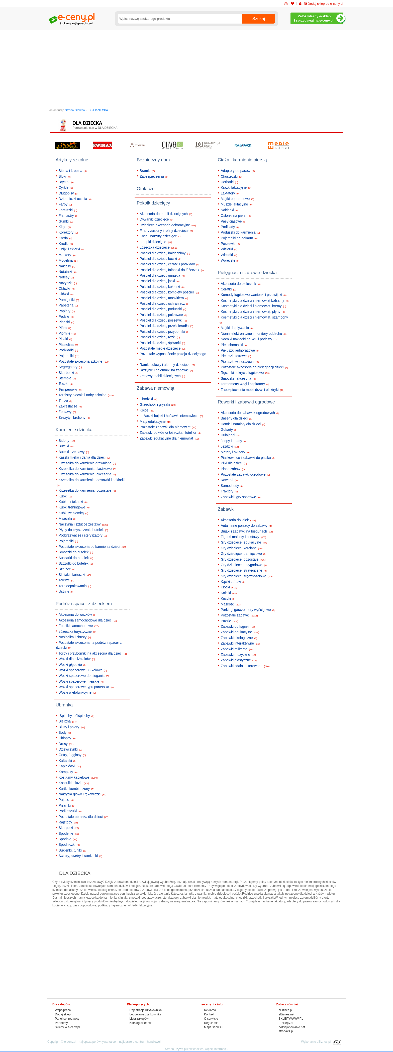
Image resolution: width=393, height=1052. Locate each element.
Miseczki (67, 518)
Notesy (66, 277)
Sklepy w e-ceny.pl (67, 1027)
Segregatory (70, 367)
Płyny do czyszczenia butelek (83, 530)
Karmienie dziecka (74, 429)
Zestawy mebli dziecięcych (162, 376)
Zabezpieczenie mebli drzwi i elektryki (252, 390)
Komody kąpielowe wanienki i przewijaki (253, 295)
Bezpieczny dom (153, 159)
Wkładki (229, 255)
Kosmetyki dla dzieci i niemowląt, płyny (253, 311)
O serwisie (211, 1018)
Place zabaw (233, 469)
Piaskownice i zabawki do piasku (248, 458)
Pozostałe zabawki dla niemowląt (168, 427)
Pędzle (66, 317)
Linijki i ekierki (71, 249)
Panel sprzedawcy (67, 1018)
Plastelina (68, 345)
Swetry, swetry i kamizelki (80, 856)
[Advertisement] (196, 68)
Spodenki (69, 833)
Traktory (229, 491)
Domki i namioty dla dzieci (243, 424)
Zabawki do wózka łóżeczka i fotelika (170, 433)
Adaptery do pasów (238, 171)
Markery (67, 255)
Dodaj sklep (63, 1014)
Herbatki (229, 182)
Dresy (66, 744)
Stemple (67, 378)
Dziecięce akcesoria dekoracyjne (168, 225)
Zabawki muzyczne (238, 655)
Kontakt (209, 1014)
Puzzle (229, 621)
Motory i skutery (235, 452)
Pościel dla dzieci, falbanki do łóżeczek (172, 270)
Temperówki (70, 389)
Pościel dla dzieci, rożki (160, 337)
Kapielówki (70, 766)
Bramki (147, 171)
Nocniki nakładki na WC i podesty (248, 339)
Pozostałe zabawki (239, 615)
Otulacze (145, 188)
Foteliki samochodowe (79, 626)
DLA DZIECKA (98, 110)
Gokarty (229, 430)
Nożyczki (68, 283)
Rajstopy (68, 822)
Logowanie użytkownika (145, 1014)
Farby (65, 204)
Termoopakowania (75, 586)
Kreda (65, 238)
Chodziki (148, 399)
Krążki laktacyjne (236, 187)
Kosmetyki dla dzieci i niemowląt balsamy (255, 300)
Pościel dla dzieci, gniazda (162, 275)
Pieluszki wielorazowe (240, 362)
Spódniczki (69, 845)
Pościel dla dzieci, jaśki (159, 281)
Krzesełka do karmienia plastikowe (87, 469)
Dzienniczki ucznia (75, 199)
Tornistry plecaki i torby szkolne (86, 395)
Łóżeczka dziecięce (159, 247)
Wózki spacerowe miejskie (81, 681)
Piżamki (67, 805)
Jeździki (230, 446)
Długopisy (68, 193)
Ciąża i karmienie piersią (242, 159)
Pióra (65, 328)
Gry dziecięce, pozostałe (243, 559)
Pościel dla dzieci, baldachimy (165, 253)
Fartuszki (68, 210)
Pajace (66, 800)
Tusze (65, 401)
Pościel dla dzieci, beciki (160, 259)
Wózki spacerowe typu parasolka (86, 687)
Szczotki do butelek (76, 563)
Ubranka (64, 704)
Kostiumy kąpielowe (78, 777)
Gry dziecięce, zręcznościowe (247, 576)
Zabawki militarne (237, 649)
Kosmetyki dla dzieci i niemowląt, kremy (253, 306)
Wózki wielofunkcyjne (77, 692)
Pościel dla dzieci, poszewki (163, 320)
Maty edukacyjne (155, 422)
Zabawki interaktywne (240, 643)
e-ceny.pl (70, 1041)
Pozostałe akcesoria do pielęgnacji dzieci (254, 367)
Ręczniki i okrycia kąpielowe (245, 373)
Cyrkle (66, 187)
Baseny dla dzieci (236, 418)
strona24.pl (286, 1031)
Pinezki (66, 322)
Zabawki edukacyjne (240, 632)
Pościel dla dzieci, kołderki (162, 287)
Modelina (68, 260)
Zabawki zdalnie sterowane (245, 666)
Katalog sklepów (140, 1023)
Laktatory (230, 193)
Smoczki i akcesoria (238, 378)
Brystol (66, 182)
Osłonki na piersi (236, 216)
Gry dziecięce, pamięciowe (243, 554)
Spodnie (68, 839)
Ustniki (66, 591)
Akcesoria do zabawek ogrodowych (250, 413)
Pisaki (65, 339)
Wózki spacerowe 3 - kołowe (83, 670)
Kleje (65, 227)
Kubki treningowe (74, 507)
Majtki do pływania (237, 328)
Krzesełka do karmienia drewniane (87, 463)
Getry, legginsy (72, 755)
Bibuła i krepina (73, 171)
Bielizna (67, 721)
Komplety (68, 772)
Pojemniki (69, 356)
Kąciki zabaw (233, 582)
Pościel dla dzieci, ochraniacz (164, 303)
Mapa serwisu (213, 1027)
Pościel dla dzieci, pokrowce (163, 315)
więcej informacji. (216, 1049)
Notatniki (67, 272)
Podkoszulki (70, 811)
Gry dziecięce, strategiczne (244, 570)
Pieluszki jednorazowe (240, 350)
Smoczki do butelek (76, 552)
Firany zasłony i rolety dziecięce (166, 231)
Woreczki (230, 260)
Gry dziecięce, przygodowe (244, 565)
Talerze (66, 580)
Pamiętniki (69, 300)
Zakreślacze (70, 406)
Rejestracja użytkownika (146, 1010)
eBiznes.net (286, 1014)
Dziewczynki (70, 749)
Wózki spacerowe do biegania (84, 676)
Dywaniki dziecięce (156, 219)
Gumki (66, 221)
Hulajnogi (230, 435)
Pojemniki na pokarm (239, 238)
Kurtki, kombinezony (76, 789)
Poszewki (230, 244)
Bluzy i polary (72, 727)
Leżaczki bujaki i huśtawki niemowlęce (171, 416)
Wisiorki (229, 249)
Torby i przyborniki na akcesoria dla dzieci (93, 653)
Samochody (232, 486)
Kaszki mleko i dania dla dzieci (84, 457)
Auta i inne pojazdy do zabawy (247, 526)
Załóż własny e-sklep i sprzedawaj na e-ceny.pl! (318, 19)
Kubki (65, 496)
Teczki (66, 384)
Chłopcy (67, 738)
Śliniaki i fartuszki (75, 575)
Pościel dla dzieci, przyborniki (164, 332)
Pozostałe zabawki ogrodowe (245, 474)
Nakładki (230, 210)
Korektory (68, 232)
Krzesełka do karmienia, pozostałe (87, 490)
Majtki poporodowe (237, 199)
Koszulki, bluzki (74, 783)
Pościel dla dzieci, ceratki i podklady (169, 264)
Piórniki (67, 333)
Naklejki (67, 266)
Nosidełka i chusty (75, 637)
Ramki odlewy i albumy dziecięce (167, 365)
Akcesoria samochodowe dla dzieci (88, 620)
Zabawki (226, 509)
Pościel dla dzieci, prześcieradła (166, 326)
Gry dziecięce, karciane (241, 548)
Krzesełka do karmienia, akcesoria (87, 474)
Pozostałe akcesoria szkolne (84, 361)
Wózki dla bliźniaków (77, 659)
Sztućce (67, 569)
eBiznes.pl (285, 1010)
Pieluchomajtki (234, 345)
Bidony (67, 441)
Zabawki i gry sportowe (241, 497)
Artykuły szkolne (72, 159)
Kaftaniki (67, 761)
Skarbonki (68, 373)
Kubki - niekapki (73, 502)
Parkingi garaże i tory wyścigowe (248, 610)
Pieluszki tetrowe (236, 356)
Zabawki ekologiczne (239, 638)
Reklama (210, 1010)
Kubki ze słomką (73, 513)
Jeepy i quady (234, 441)
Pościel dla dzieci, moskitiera (164, 298)
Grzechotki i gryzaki (157, 404)
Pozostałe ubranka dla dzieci (84, 817)
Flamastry (68, 216)
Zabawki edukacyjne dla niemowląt (170, 438)
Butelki (66, 446)
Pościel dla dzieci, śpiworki (162, 343)
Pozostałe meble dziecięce (163, 348)
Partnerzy (61, 1023)
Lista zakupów (139, 1018)
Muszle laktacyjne (237, 204)
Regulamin (211, 1023)
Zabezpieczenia (154, 176)
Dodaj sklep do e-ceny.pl (323, 4)
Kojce (147, 410)
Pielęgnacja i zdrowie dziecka (247, 272)
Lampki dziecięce (156, 242)
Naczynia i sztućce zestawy (83, 524)
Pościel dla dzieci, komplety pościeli (169, 292)
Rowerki (229, 480)
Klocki (229, 587)
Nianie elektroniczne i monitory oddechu (253, 334)
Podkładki (68, 350)
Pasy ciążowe (233, 221)
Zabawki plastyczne (239, 660)
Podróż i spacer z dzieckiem (84, 603)
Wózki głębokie (72, 665)
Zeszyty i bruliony (74, 417)
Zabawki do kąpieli (238, 626)
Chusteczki (231, 176)
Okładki (67, 288)
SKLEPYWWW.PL (291, 1018)
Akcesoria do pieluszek (241, 284)
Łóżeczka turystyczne (77, 632)
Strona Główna (75, 110)
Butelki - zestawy (74, 452)
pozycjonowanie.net (292, 1027)
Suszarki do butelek (76, 558)
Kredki (66, 244)
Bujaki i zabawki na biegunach (247, 531)
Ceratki (228, 289)
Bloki (65, 176)
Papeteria (68, 305)
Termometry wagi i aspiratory (245, 384)
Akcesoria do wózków (77, 614)
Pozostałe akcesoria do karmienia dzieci (92, 547)
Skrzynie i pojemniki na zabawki (166, 370)
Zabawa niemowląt (155, 388)
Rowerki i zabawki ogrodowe (246, 401)
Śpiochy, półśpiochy (76, 716)
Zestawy (67, 412)
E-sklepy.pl (286, 1023)
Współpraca (63, 1010)
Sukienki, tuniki (72, 850)
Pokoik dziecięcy (153, 202)
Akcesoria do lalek (238, 520)
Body (65, 732)
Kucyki (228, 598)
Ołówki (66, 294)
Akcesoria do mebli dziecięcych (166, 214)
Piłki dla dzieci (234, 463)
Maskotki (231, 604)
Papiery (67, 311)
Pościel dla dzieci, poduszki (163, 309)
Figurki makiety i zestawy (243, 537)
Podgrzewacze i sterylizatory (83, 535)
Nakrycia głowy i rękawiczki (82, 794)
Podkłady (230, 227)
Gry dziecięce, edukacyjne (244, 542)
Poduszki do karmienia (240, 232)
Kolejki (229, 593)
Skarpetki (69, 828)
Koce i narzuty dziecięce (160, 236)
